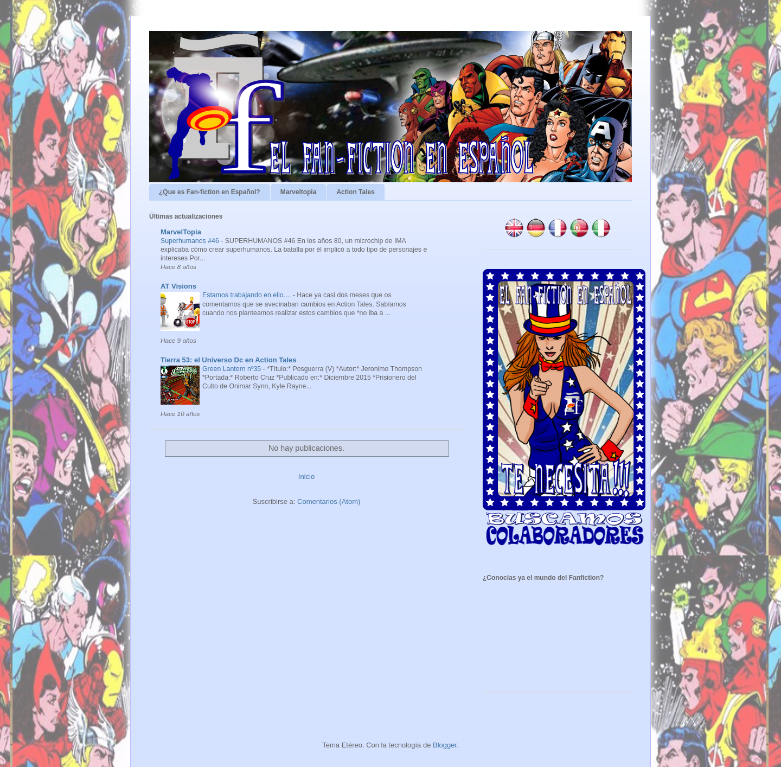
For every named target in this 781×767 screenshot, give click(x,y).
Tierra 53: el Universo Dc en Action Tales (228, 360)
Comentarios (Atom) (328, 501)
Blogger (445, 745)
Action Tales (355, 192)
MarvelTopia (181, 232)
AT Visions (178, 286)
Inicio (306, 476)
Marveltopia (298, 192)
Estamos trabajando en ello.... (247, 295)
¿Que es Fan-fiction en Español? (209, 192)
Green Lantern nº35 (232, 369)
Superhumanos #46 (191, 241)
